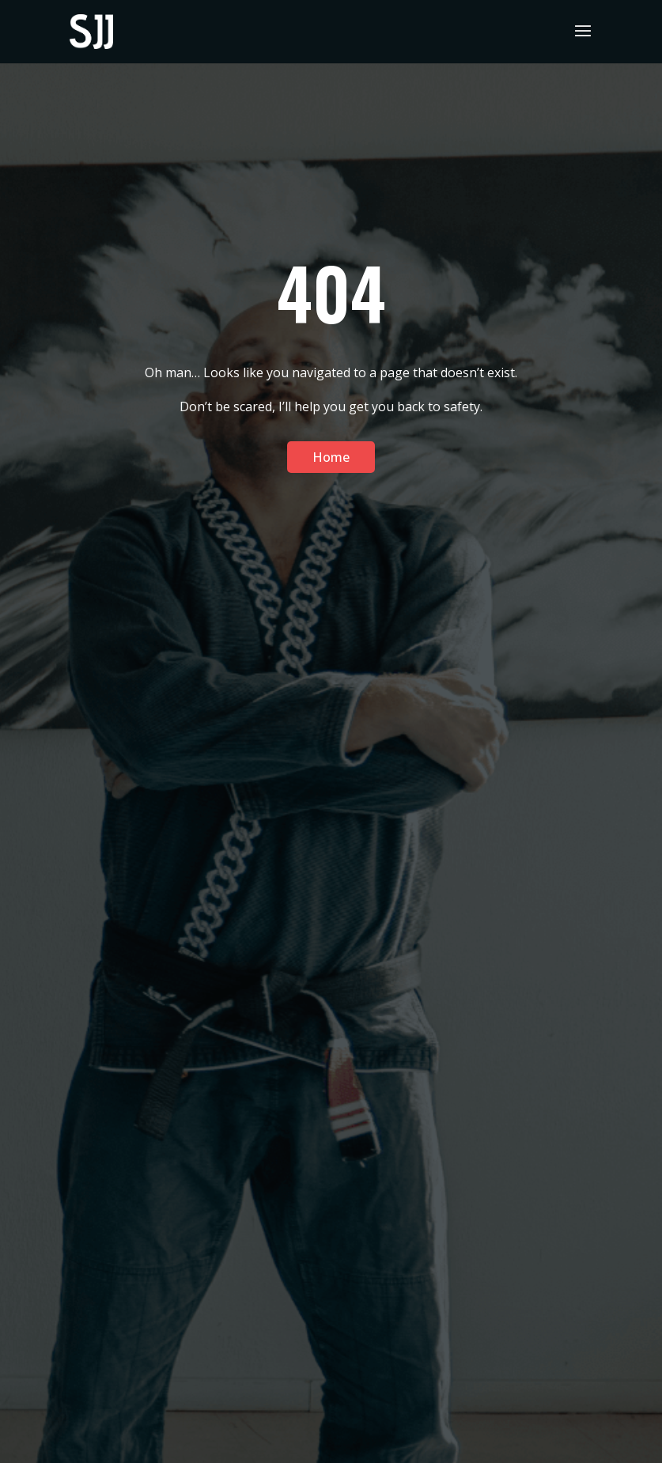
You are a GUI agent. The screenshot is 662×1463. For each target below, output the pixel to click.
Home (331, 457)
